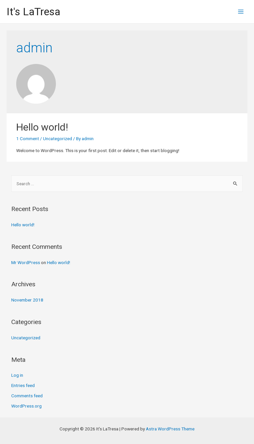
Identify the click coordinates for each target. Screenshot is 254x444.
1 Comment (27, 138)
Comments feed (27, 395)
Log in (17, 375)
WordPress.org (26, 406)
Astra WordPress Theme (170, 428)
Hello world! (42, 127)
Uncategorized (57, 138)
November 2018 (27, 300)
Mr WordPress (25, 262)
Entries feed (23, 385)
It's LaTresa (33, 11)
